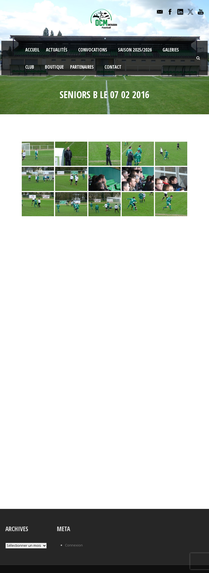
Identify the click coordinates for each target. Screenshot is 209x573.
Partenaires (82, 67)
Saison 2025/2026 (135, 50)
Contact (112, 67)
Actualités (56, 50)
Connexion (74, 545)
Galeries (171, 50)
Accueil (32, 50)
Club (29, 67)
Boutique (54, 67)
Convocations (92, 50)
